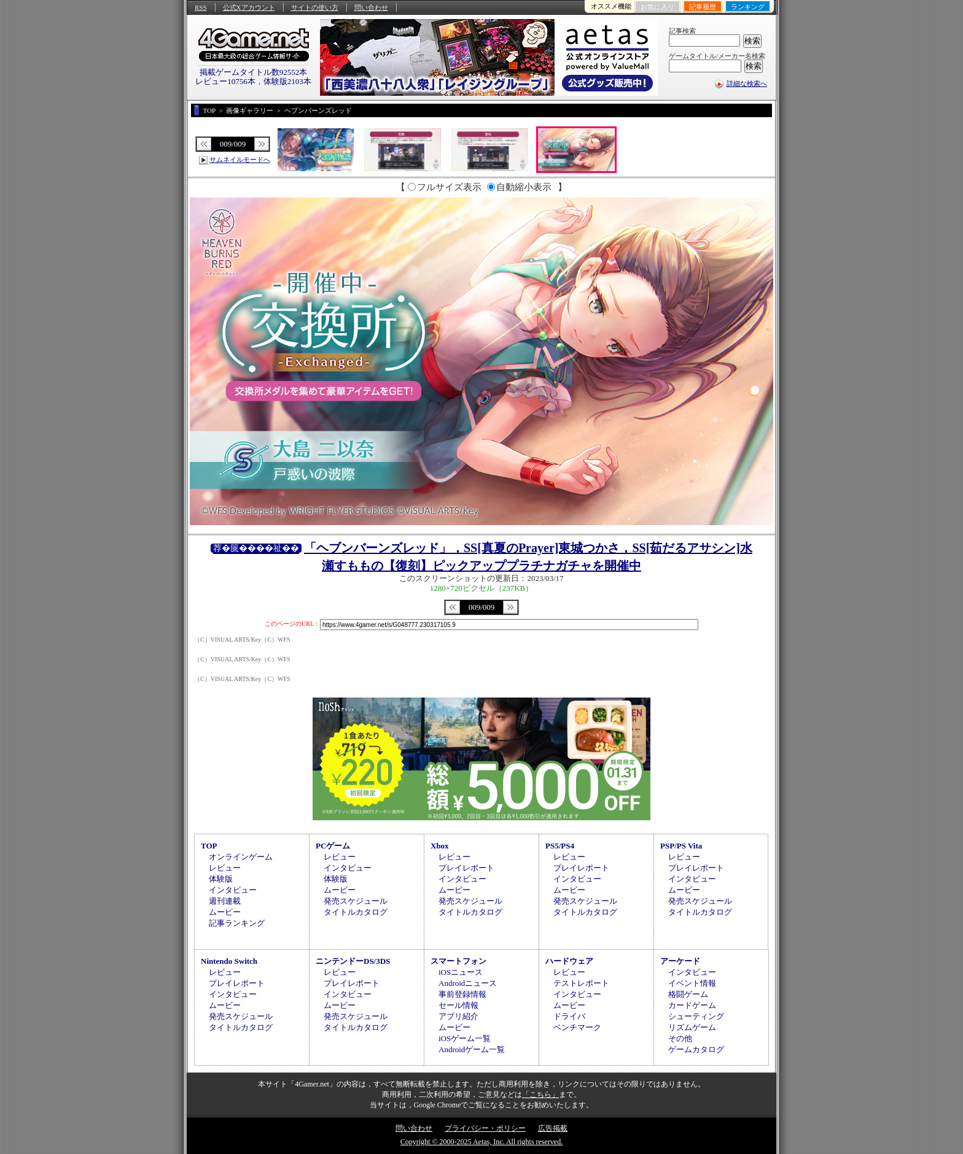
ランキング (748, 6)
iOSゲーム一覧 (465, 1038)
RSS (201, 7)
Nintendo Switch (229, 961)
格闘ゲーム (688, 994)
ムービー (225, 912)
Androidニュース (468, 983)
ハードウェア (569, 961)
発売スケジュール (356, 901)
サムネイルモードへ (239, 159)
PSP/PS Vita (681, 845)
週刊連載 (225, 901)
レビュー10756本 (225, 81)
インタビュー (233, 889)
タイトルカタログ (356, 912)
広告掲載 (552, 1128)
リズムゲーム (692, 1027)
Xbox (440, 845)
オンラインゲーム (241, 856)
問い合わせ (371, 7)
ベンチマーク (577, 1027)
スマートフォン (458, 961)
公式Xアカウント (249, 7)
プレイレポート (466, 867)
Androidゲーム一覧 (472, 1049)
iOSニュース (461, 972)
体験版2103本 (287, 81)
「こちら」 (540, 1094)
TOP (209, 845)
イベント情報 (692, 983)
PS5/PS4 (559, 845)
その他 (680, 1038)
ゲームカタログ (696, 1049)
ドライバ (569, 1016)
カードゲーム (692, 1005)
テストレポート (581, 983)
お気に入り (657, 6)
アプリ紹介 (458, 1016)
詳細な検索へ (747, 83)
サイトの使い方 (314, 7)
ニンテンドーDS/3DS (353, 961)
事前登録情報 (462, 994)
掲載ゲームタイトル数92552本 (254, 72)
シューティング (696, 1016)
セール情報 (458, 1005)
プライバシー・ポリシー (485, 1128)
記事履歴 (702, 6)
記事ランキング (237, 923)
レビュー (225, 867)
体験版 (221, 878)
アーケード (680, 961)
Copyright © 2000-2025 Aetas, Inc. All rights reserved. (481, 1141)
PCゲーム (333, 845)
